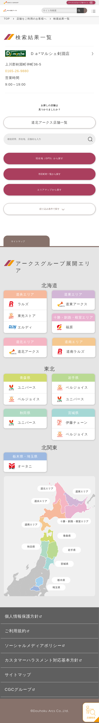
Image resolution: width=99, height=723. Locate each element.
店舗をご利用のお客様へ (32, 18)
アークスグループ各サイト (78, 3)
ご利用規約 (17, 631)
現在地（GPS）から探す (49, 158)
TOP (7, 18)
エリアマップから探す (49, 190)
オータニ (25, 466)
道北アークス (29, 351)
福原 (69, 327)
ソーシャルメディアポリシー (35, 645)
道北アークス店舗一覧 (49, 122)
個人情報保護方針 (23, 616)
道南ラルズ (75, 351)
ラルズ (23, 304)
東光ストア (27, 316)
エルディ (25, 327)
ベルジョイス (29, 399)
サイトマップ (18, 241)
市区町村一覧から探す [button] (49, 174)
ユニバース (27, 387)
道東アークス (77, 304)
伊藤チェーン (77, 422)
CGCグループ (20, 689)
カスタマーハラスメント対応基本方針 (43, 660)
